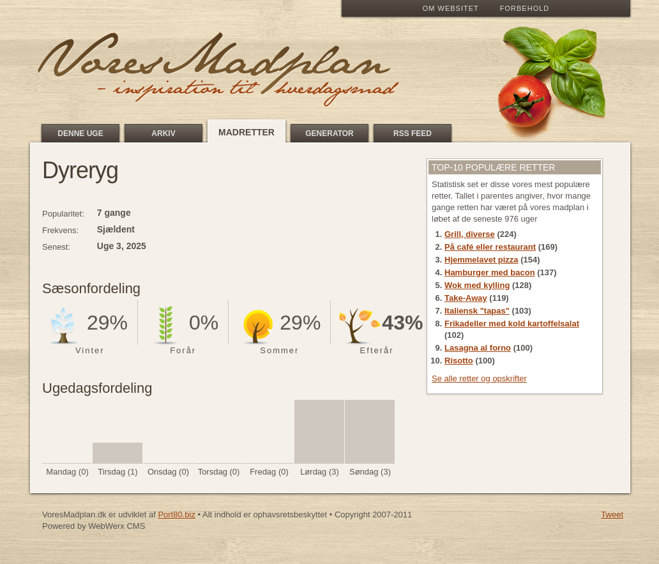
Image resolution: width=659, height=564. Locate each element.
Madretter (246, 132)
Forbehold (524, 8)
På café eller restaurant (490, 247)
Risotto (458, 360)
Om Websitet (451, 8)
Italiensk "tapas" (477, 311)
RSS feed (412, 133)
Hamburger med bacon (489, 272)
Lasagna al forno (477, 348)
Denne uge (80, 133)
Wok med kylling (477, 285)
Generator (329, 133)
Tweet (612, 514)
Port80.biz (176, 514)
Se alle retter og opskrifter (479, 378)
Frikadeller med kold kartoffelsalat (511, 323)
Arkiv (163, 133)
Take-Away (465, 298)
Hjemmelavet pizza (481, 259)
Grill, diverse (469, 234)
